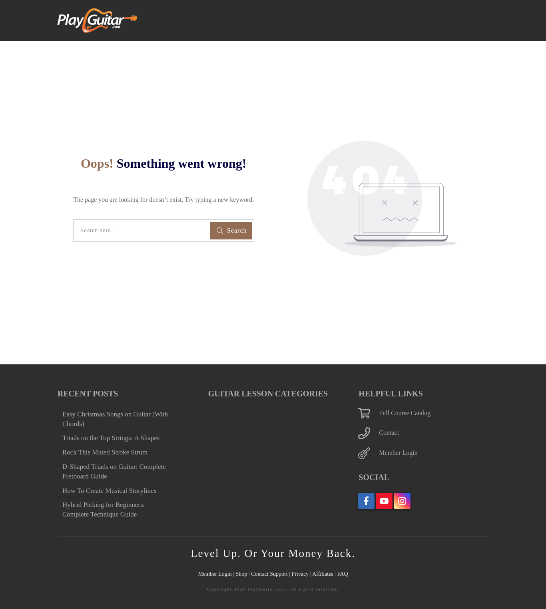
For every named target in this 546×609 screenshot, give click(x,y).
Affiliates (331, 574)
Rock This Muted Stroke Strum (112, 443)
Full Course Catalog (409, 394)
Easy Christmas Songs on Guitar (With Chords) (115, 400)
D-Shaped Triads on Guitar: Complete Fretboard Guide (108, 462)
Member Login (402, 433)
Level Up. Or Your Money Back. (273, 553)
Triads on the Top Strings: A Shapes (108, 424)
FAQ (353, 574)
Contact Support (269, 574)
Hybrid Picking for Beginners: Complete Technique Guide (112, 509)
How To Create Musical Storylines (100, 486)
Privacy (306, 574)
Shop (236, 574)
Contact (392, 413)
